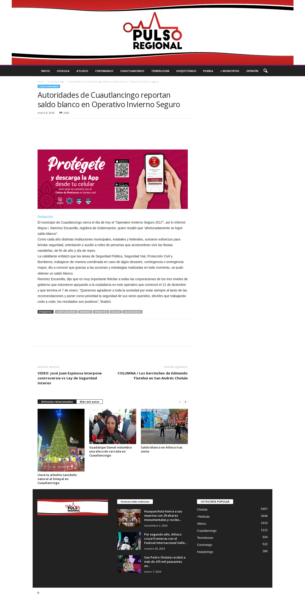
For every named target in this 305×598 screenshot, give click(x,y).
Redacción (45, 217)
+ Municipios (229, 71)
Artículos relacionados (57, 401)
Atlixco (82, 71)
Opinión (252, 71)
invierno (85, 311)
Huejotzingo (186, 71)
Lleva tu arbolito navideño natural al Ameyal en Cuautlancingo (57, 479)
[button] (265, 71)
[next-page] (185, 401)
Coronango (104, 71)
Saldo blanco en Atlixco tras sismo (161, 449)
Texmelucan (160, 71)
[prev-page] (180, 401)
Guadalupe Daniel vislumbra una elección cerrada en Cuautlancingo (110, 451)
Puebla (208, 71)
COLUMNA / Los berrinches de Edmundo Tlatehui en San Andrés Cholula (153, 375)
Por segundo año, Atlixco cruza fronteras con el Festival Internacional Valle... (165, 538)
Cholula (63, 71)
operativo (100, 311)
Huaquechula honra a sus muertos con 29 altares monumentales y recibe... (163, 515)
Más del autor (89, 401)
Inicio (45, 71)
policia (115, 311)
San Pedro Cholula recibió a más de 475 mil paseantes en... (164, 561)
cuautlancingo (66, 311)
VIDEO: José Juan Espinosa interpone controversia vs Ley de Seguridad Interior (70, 378)
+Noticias (203, 516)
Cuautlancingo (132, 71)
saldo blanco (132, 311)
